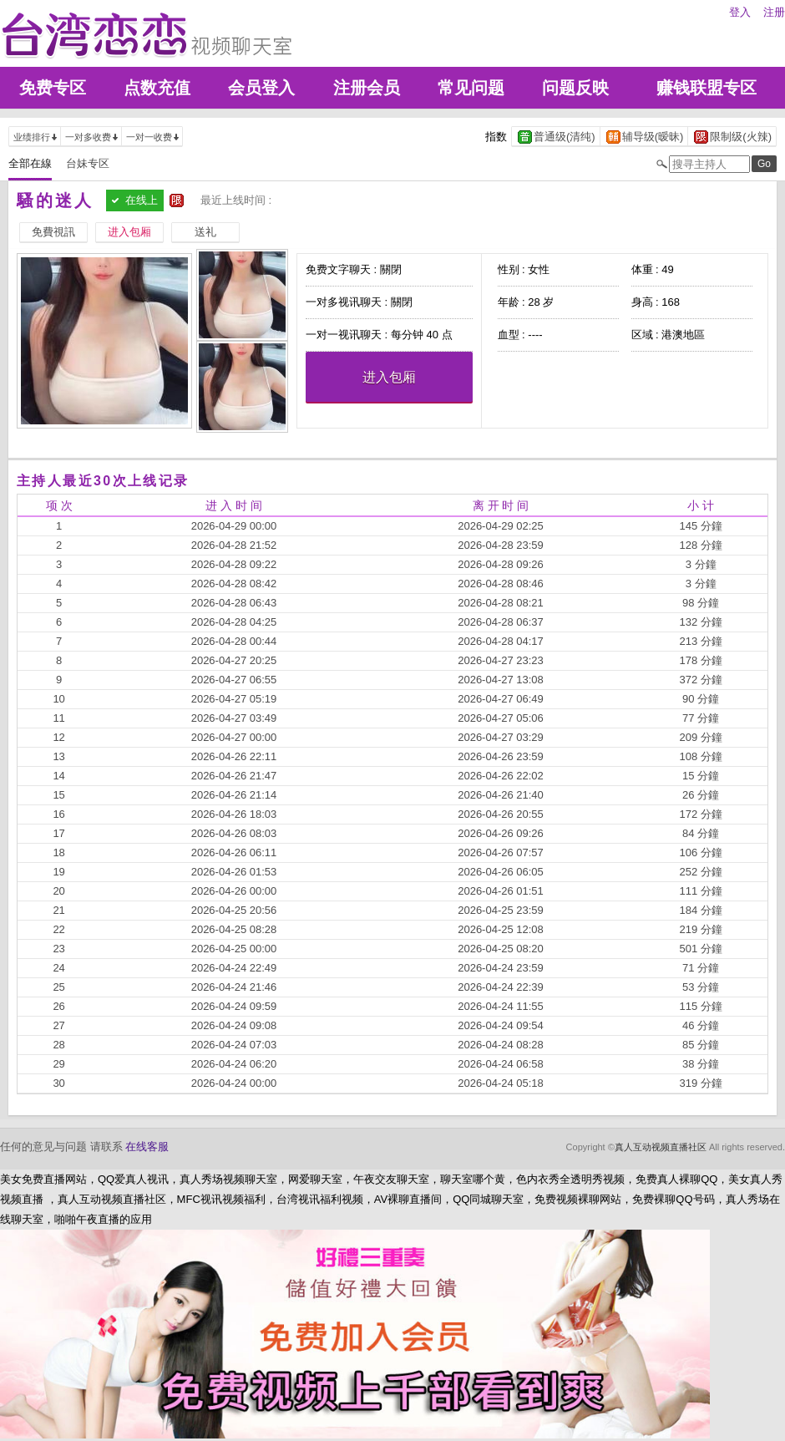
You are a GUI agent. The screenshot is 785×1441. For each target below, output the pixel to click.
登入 (740, 12)
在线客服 (147, 1146)
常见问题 (471, 88)
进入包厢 (389, 377)
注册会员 (366, 88)
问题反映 (575, 88)
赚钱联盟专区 (706, 88)
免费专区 (52, 88)
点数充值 (157, 88)
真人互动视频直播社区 (660, 1147)
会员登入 (261, 88)
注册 (774, 12)
